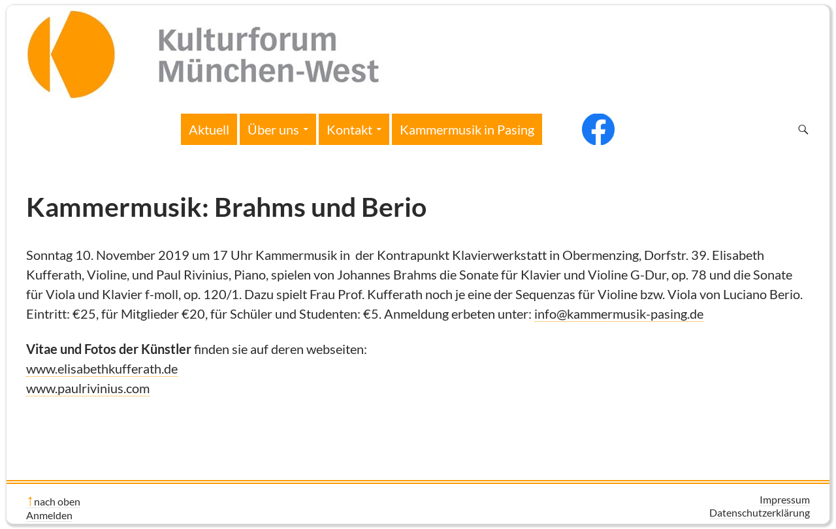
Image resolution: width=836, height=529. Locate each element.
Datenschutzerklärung (759, 512)
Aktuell (209, 129)
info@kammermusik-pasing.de (618, 313)
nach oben (57, 501)
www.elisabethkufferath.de (102, 368)
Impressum (785, 499)
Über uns (273, 129)
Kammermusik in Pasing (467, 129)
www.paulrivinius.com (88, 388)
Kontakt (349, 129)
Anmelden (49, 515)
